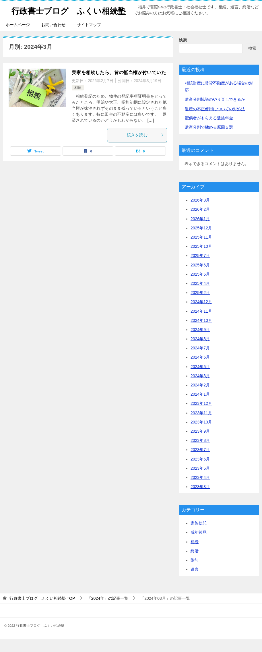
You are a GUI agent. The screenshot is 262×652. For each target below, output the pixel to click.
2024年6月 (200, 369)
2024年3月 (200, 388)
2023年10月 (201, 434)
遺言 (195, 582)
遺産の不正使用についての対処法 (215, 121)
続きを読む (145, 147)
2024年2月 (200, 397)
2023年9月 (200, 444)
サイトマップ (89, 37)
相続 (77, 100)
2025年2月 (200, 305)
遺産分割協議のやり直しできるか (215, 112)
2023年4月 (200, 490)
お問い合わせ (53, 37)
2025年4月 (200, 296)
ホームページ (18, 37)
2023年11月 (201, 425)
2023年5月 (200, 481)
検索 (183, 52)
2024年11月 (201, 324)
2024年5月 (200, 379)
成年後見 (199, 545)
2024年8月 (200, 351)
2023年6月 (200, 471)
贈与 (195, 572)
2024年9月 (200, 342)
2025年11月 (201, 249)
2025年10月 (201, 259)
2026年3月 (200, 212)
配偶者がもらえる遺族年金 (209, 130)
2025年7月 (200, 268)
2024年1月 (200, 407)
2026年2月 (200, 222)
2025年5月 (200, 287)
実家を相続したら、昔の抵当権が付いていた (119, 85)
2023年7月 (200, 462)
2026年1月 (200, 231)
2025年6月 (200, 277)
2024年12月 (201, 314)
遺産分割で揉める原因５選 (209, 140)
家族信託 (199, 535)
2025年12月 (201, 240)
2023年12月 (201, 416)
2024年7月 (200, 360)
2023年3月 (200, 499)
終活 (195, 563)
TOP (42, 611)
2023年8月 (200, 453)
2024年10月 (201, 333)
